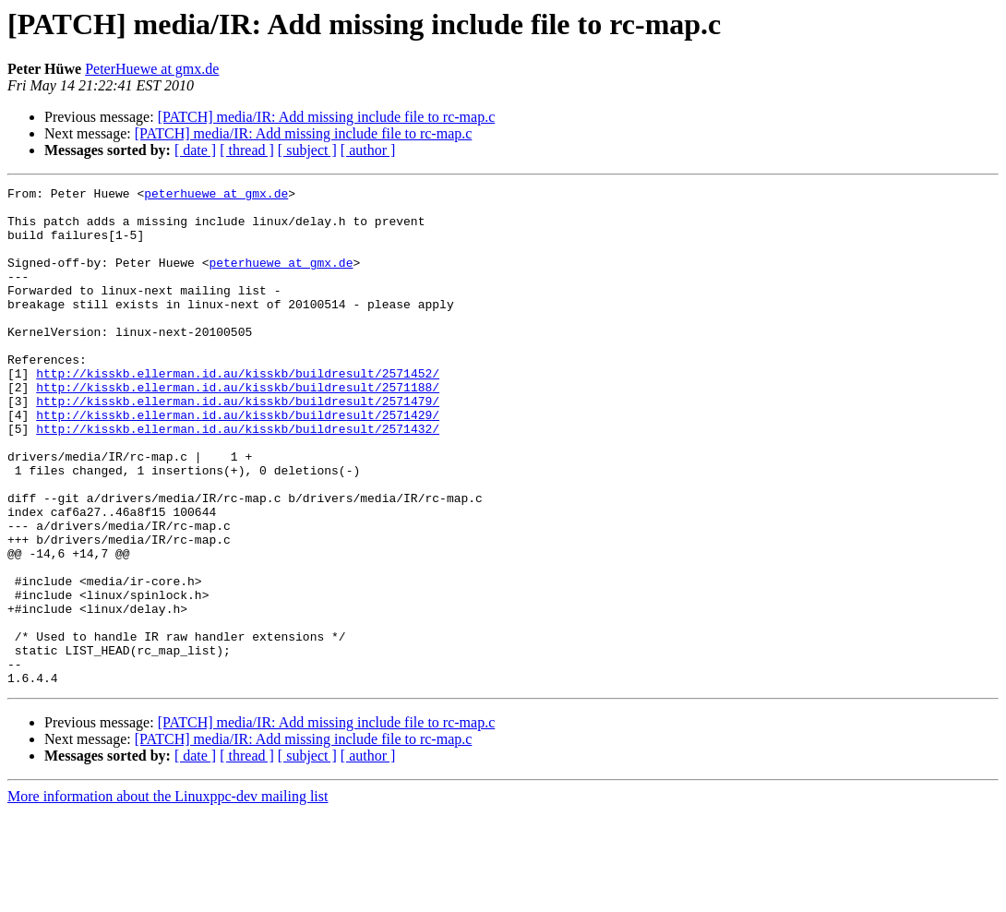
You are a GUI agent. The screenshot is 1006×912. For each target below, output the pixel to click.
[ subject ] (307, 150)
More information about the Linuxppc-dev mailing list (167, 896)
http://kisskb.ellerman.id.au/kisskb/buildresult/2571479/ (237, 445)
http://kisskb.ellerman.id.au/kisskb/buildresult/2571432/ (237, 478)
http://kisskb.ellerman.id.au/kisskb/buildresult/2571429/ (237, 461)
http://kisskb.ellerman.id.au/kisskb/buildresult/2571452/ (237, 411)
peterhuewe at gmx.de (216, 195)
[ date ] (195, 150)
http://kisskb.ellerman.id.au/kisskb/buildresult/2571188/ (237, 428)
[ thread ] (247, 150)
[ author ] (368, 150)
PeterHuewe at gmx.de (152, 69)
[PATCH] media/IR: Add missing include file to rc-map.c (327, 117)
